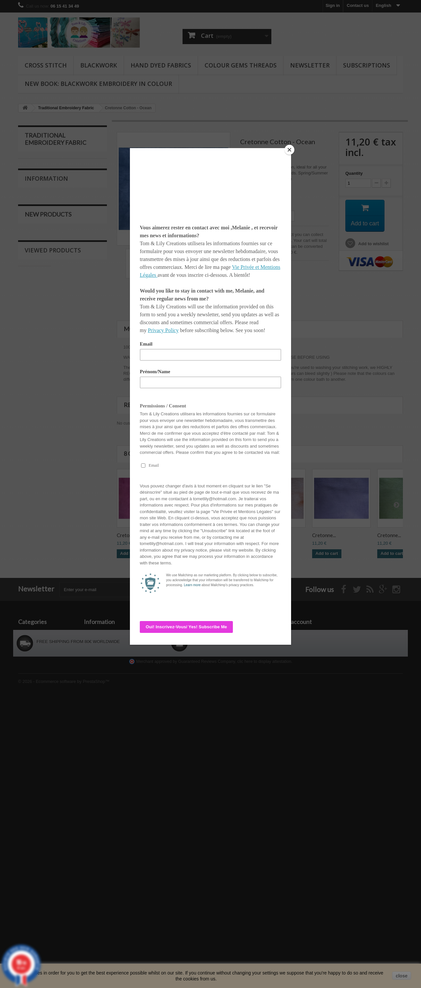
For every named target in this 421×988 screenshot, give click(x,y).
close (402, 975)
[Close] (289, 150)
